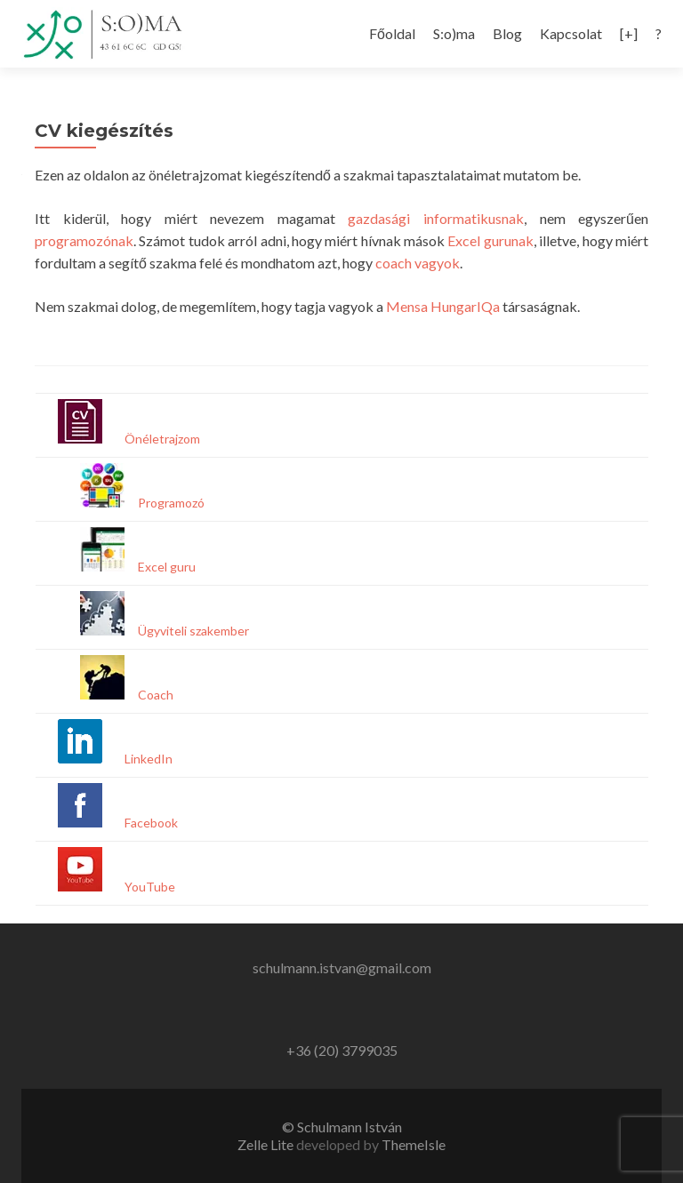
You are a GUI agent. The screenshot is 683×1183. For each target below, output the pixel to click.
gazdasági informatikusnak (436, 218)
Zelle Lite (266, 1144)
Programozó (171, 502)
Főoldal (392, 33)
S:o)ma (454, 33)
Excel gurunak (490, 240)
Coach (155, 694)
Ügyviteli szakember (193, 630)
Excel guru (167, 566)
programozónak (84, 240)
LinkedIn (149, 758)
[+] (629, 33)
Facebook (151, 822)
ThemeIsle (414, 1144)
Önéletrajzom (162, 438)
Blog (507, 33)
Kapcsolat (571, 33)
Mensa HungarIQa (443, 306)
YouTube (150, 886)
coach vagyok (417, 262)
